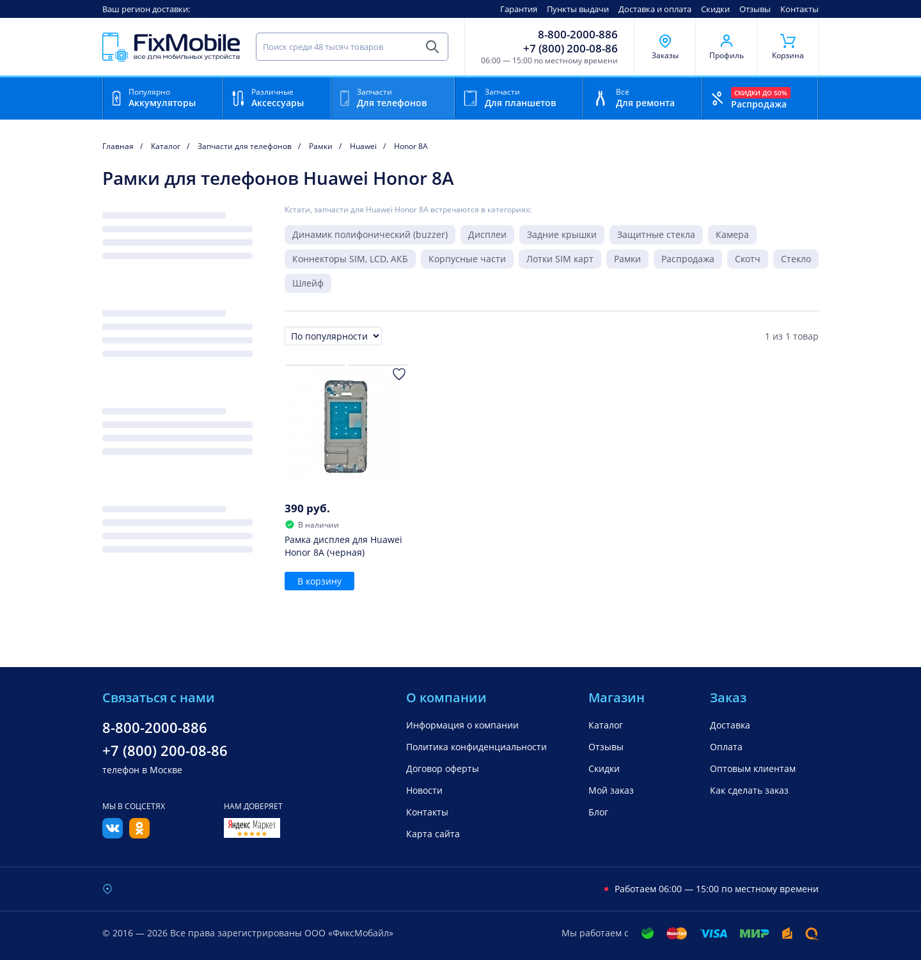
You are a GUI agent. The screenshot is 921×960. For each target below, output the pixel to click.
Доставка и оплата (654, 9)
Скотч (747, 259)
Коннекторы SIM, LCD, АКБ (350, 259)
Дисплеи (487, 234)
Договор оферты (442, 768)
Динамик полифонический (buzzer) (370, 234)
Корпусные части (467, 259)
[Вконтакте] (112, 834)
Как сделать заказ (749, 790)
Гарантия (518, 9)
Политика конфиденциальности (476, 747)
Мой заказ (611, 790)
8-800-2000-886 (578, 35)
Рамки (627, 259)
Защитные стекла (656, 234)
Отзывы (755, 9)
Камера (732, 234)
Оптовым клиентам (753, 768)
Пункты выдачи (578, 9)
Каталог (605, 725)
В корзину (319, 581)
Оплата (726, 747)
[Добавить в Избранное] (399, 374)
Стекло (796, 259)
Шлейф (308, 283)
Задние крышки (562, 234)
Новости (424, 790)
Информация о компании (462, 725)
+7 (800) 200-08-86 (570, 49)
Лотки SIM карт (560, 259)
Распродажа (687, 259)
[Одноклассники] (139, 834)
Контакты (799, 9)
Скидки (715, 9)
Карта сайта (433, 834)
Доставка (730, 725)
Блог (598, 812)
